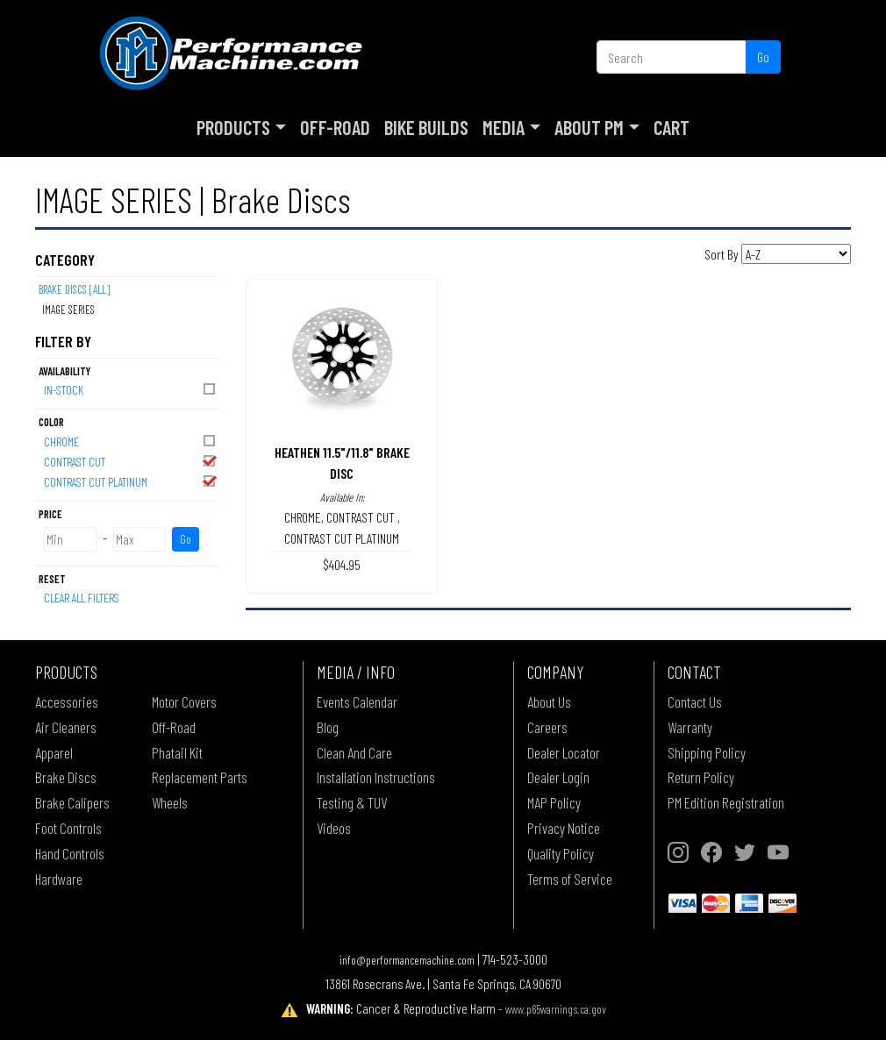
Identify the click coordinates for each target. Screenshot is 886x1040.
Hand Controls (69, 853)
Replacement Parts (199, 777)
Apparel (54, 752)
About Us (549, 701)
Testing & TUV (352, 802)
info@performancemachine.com (407, 959)
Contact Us (695, 701)
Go (763, 56)
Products (233, 127)
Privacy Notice (563, 828)
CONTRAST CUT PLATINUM (131, 481)
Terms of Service (569, 878)
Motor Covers (184, 701)
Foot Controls (68, 828)
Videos (334, 828)
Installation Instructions (376, 777)
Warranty (690, 727)
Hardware (58, 878)
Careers (547, 727)
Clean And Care (354, 752)
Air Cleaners (65, 727)
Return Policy (701, 777)
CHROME (131, 440)
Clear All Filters (81, 597)
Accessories (66, 701)
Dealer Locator (563, 752)
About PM (589, 127)
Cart (672, 127)
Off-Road (335, 127)
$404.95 (342, 564)
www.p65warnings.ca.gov (555, 1008)
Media (503, 127)
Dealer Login (558, 777)
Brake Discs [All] (74, 289)
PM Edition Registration (726, 802)
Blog (328, 727)
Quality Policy (560, 853)
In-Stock (131, 389)
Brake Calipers (72, 802)
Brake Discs (65, 777)
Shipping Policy (707, 752)
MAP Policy (554, 802)
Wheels (170, 802)
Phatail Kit (177, 752)
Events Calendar (357, 701)
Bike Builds (426, 127)
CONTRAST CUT (131, 460)
